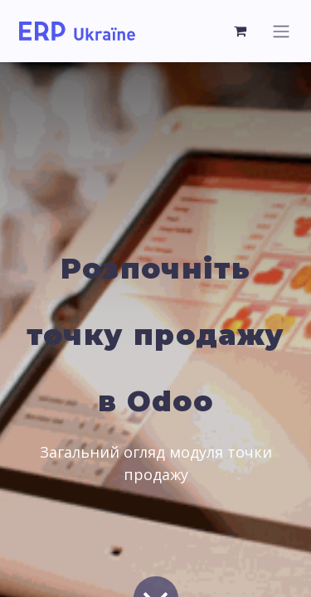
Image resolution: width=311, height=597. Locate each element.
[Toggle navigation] (281, 31)
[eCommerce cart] (240, 30)
